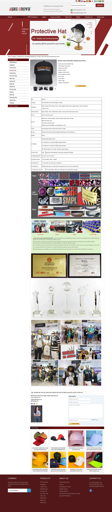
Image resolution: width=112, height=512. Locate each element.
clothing (12, 102)
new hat (74, 392)
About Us (68, 17)
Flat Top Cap (13, 89)
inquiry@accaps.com (79, 12)
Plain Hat (12, 94)
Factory (61, 484)
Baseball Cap (20, 56)
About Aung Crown (64, 482)
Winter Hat (12, 86)
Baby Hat (12, 84)
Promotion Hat (13, 97)
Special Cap (13, 100)
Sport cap (12, 78)
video (44, 17)
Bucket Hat (12, 81)
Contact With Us (63, 491)
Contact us (88, 17)
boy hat (61, 392)
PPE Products (32, 17)
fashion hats (55, 392)
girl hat (70, 392)
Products (20, 17)
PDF (37, 401)
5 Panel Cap (13, 73)
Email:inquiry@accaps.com (96, 486)
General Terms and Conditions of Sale (69, 493)
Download (100, 17)
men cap (43, 392)
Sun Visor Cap (13, 75)
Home (10, 17)
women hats (49, 392)
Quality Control (63, 489)
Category (14, 56)
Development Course (65, 486)
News (78, 17)
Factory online (55, 17)
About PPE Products (65, 495)
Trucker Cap (13, 67)
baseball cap (37, 392)
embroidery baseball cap (30, 56)
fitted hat (65, 392)
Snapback (12, 65)
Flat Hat (11, 92)
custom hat (80, 392)
